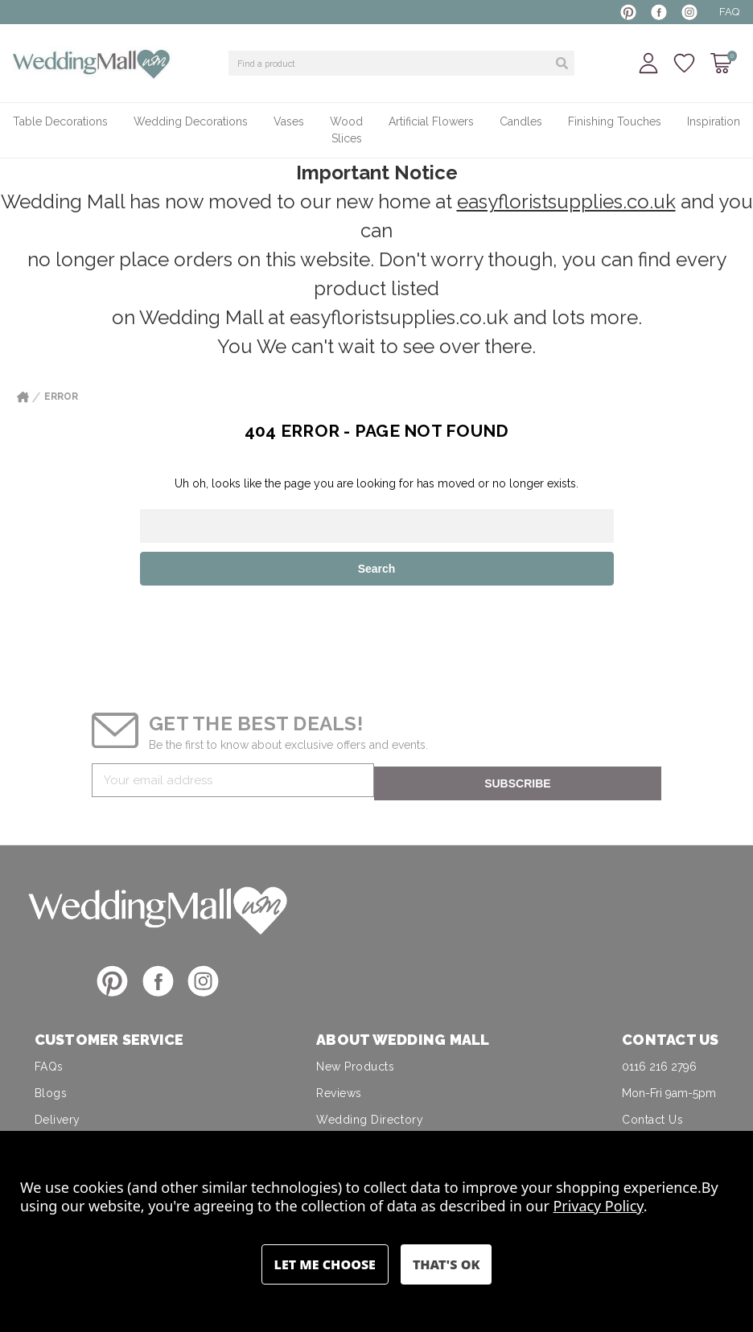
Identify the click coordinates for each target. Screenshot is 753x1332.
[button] (158, 906)
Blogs (51, 1089)
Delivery (57, 1116)
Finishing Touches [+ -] (614, 121)
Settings (325, 1264)
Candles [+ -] (521, 121)
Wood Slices (346, 130)
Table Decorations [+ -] (60, 121)
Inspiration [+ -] (713, 121)
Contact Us (652, 1116)
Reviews (339, 1089)
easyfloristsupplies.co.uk (566, 201)
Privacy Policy (598, 1205)
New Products (355, 1063)
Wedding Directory (369, 1116)
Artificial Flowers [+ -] (431, 121)
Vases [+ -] (289, 121)
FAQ (729, 12)
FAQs (49, 1063)
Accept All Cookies (446, 1264)
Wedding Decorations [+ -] (191, 121)
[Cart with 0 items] (721, 63)
